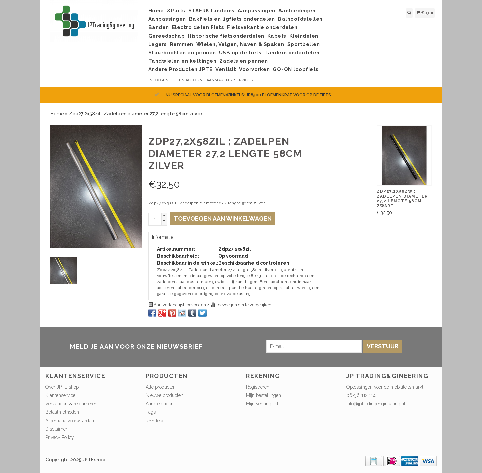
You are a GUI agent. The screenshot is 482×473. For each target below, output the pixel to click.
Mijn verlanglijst (262, 403)
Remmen (181, 44)
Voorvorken (254, 69)
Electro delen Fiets (198, 27)
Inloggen (158, 80)
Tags (151, 412)
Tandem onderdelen (292, 53)
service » (244, 80)
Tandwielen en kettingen (182, 61)
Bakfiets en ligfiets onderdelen (232, 19)
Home (156, 11)
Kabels (276, 36)
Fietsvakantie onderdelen (262, 27)
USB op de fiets (240, 53)
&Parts (176, 11)
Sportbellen (303, 44)
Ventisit (225, 69)
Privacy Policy (59, 437)
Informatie (162, 237)
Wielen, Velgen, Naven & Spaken (240, 44)
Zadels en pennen (243, 61)
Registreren (257, 387)
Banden (158, 27)
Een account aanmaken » (204, 80)
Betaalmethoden (62, 412)
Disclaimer (56, 429)
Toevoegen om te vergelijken (241, 304)
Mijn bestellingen (263, 395)
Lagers (157, 44)
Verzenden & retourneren (71, 403)
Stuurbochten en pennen (182, 53)
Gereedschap (166, 36)
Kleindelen (303, 36)
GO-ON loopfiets (296, 69)
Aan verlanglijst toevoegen (177, 304)
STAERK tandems (211, 11)
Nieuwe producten (164, 395)
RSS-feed (155, 420)
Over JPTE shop (62, 387)
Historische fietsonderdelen (226, 36)
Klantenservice (60, 395)
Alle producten (161, 387)
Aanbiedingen (297, 11)
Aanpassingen (256, 11)
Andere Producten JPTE (180, 69)
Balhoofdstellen (300, 19)
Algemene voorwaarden (69, 420)
